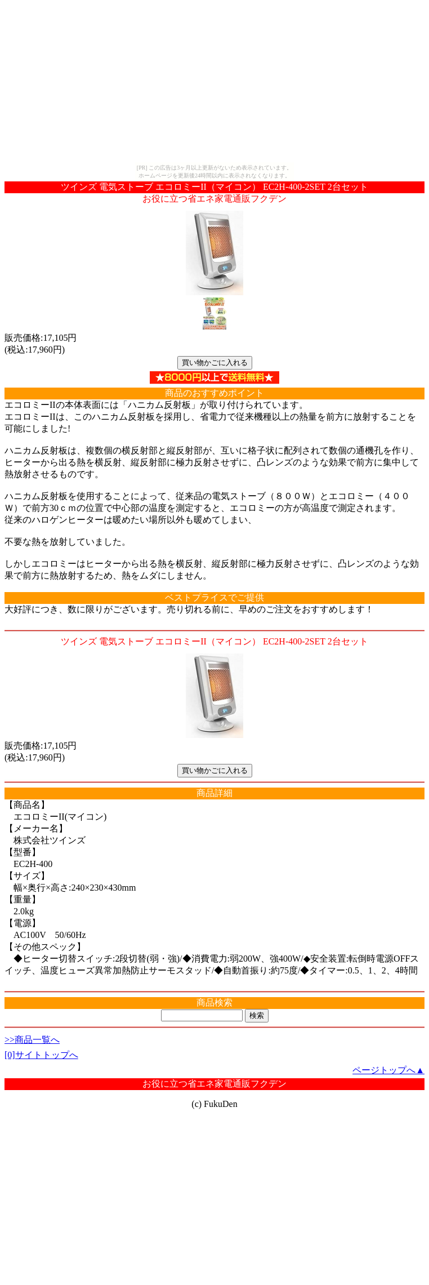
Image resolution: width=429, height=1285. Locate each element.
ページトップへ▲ (388, 1070)
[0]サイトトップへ (41, 1055)
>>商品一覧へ (32, 1039)
